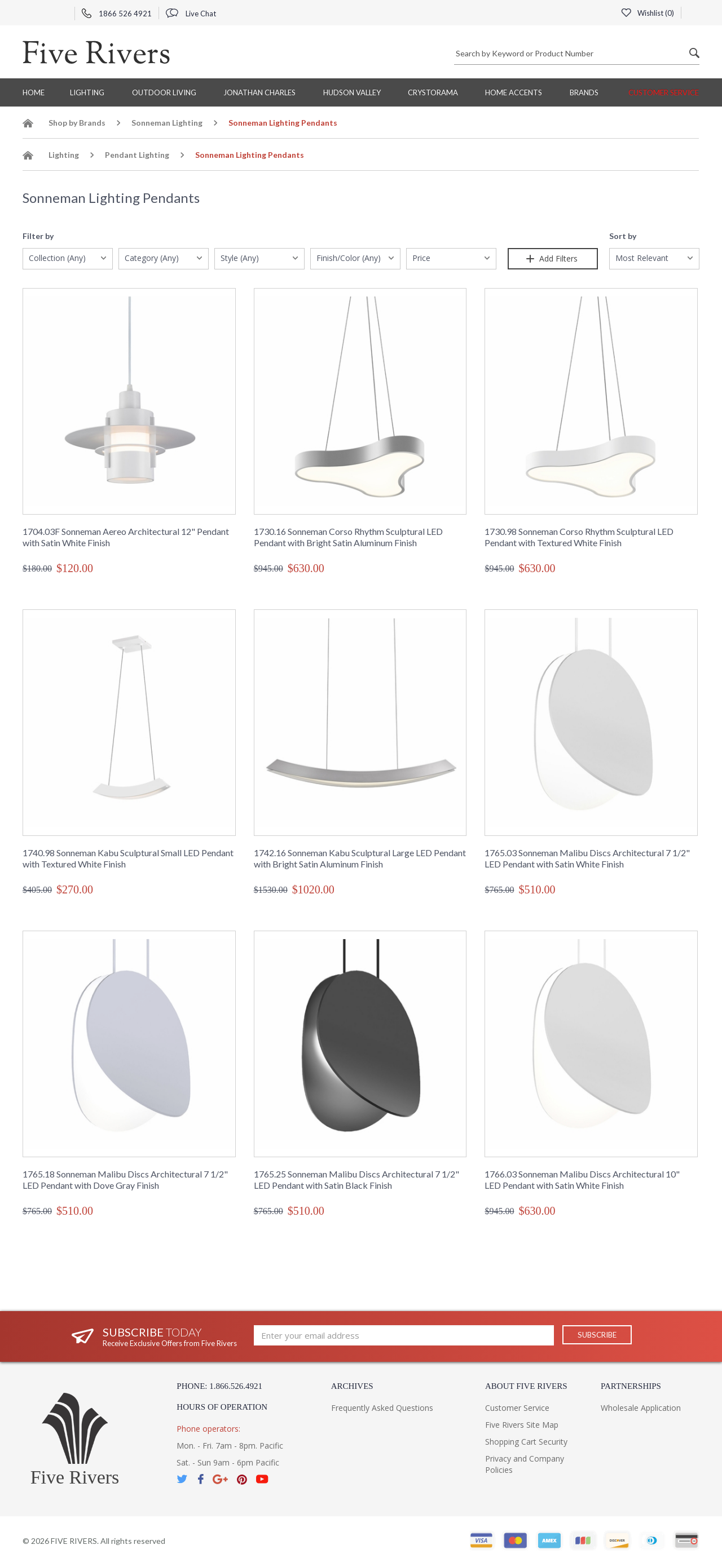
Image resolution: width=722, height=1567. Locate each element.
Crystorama (433, 92)
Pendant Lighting (137, 155)
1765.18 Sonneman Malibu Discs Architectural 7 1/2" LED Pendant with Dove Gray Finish (125, 1179)
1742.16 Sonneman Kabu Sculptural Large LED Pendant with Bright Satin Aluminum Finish (360, 858)
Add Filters (553, 258)
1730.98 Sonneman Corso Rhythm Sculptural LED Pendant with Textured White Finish (579, 537)
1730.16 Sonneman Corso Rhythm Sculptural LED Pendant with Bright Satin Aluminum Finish (348, 537)
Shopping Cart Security (526, 1441)
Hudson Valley (352, 92)
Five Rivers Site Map (521, 1424)
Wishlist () (647, 12)
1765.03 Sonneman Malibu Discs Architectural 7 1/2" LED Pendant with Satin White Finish (587, 858)
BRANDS (584, 92)
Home (34, 92)
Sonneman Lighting (166, 122)
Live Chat (191, 13)
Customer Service (663, 92)
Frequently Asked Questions (382, 1407)
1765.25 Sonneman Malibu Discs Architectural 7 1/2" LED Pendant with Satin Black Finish (356, 1179)
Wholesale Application (641, 1407)
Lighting (87, 92)
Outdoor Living (164, 92)
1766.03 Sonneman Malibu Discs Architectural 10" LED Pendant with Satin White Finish (582, 1179)
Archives (352, 1386)
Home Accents (513, 92)
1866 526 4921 (117, 13)
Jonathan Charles (259, 92)
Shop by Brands (77, 122)
